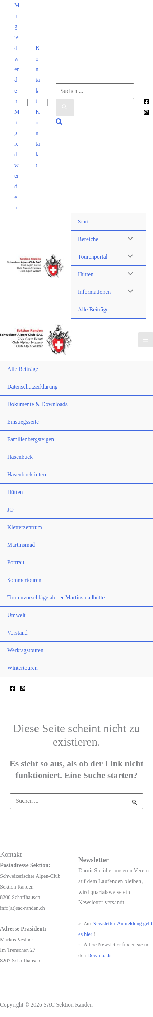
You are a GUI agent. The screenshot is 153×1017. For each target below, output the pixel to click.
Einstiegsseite (23, 422)
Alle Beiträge (93, 309)
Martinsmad (21, 545)
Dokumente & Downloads (37, 404)
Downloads (99, 955)
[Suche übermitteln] (65, 107)
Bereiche (88, 239)
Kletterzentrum (24, 527)
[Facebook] (146, 102)
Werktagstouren (25, 650)
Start (83, 221)
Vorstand (17, 633)
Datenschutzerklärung (32, 386)
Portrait (15, 562)
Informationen (94, 292)
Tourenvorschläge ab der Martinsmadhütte (56, 597)
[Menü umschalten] (129, 239)
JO (10, 510)
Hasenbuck (20, 457)
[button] (16, 53)
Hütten (86, 274)
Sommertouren (24, 580)
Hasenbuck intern (27, 474)
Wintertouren (22, 668)
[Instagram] (146, 112)
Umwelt (16, 615)
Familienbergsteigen (30, 439)
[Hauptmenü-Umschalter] (145, 339)
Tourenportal (92, 257)
